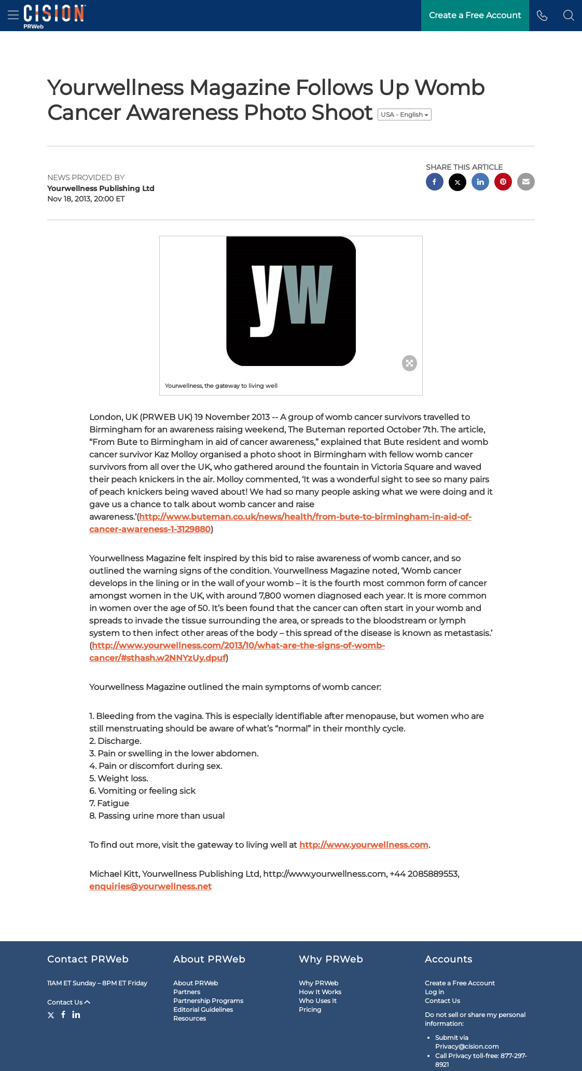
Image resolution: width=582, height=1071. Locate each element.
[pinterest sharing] (503, 183)
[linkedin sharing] (480, 183)
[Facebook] (63, 1014)
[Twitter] (52, 1014)
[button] (569, 15)
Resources (189, 1018)
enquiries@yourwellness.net (150, 886)
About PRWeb (195, 983)
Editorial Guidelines (203, 1009)
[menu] (13, 15)
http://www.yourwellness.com (363, 845)
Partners (186, 992)
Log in (434, 992)
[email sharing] (526, 183)
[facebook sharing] (435, 183)
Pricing (310, 1009)
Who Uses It (318, 1001)
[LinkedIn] (76, 1014)
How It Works (320, 992)
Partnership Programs (208, 1001)
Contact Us (68, 1002)
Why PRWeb (318, 983)
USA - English (404, 114)
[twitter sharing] (457, 183)
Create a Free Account (460, 983)
